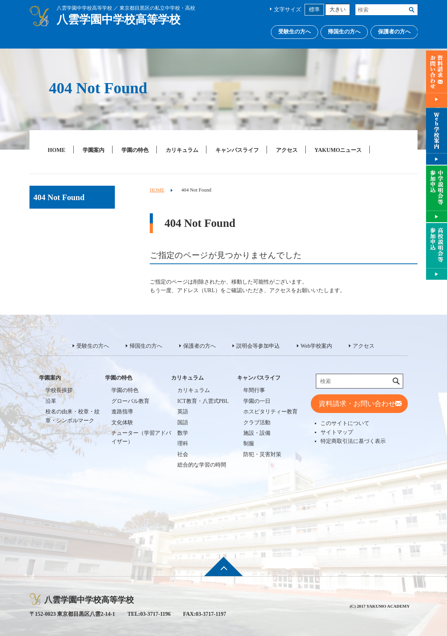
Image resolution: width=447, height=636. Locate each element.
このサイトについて (345, 423)
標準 (314, 9)
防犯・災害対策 (262, 454)
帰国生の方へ (344, 32)
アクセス (287, 150)
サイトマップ (337, 432)
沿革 (50, 401)
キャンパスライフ (237, 150)
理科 (182, 443)
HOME (57, 150)
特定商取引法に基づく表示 (353, 441)
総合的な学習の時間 (201, 465)
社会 (182, 454)
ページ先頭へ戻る (223, 571)
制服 (248, 443)
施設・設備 (256, 433)
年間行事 (254, 390)
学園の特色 (135, 150)
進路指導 (122, 412)
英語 (182, 412)
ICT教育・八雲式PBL (203, 401)
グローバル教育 (130, 401)
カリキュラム (182, 150)
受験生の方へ (294, 32)
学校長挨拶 (59, 390)
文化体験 (122, 422)
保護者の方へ (394, 32)
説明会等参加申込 (258, 346)
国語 (182, 422)
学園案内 (93, 150)
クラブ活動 (256, 422)
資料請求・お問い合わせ (357, 404)
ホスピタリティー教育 (270, 412)
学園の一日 (256, 401)
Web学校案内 (316, 346)
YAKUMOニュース (338, 150)
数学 (182, 433)
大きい (337, 9)
